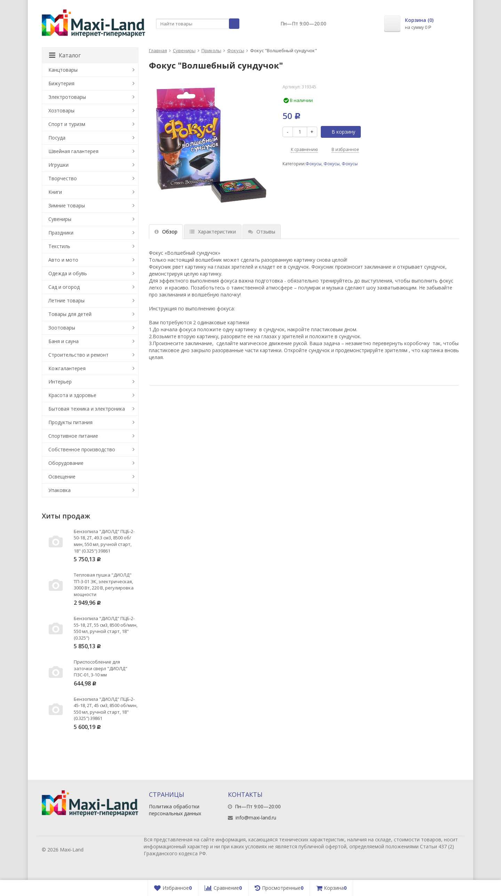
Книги (55, 192)
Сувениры (184, 50)
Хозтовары (61, 110)
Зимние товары (66, 205)
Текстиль (59, 246)
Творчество (62, 178)
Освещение (61, 476)
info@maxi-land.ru (256, 817)
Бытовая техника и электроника (86, 408)
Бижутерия (61, 83)
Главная (158, 50)
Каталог (65, 55)
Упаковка (59, 490)
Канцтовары (63, 69)
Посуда (56, 137)
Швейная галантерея (73, 151)
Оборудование (66, 463)
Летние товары (66, 300)
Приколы (211, 50)
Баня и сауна (63, 341)
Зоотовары (61, 327)
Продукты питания (70, 422)
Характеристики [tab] (213, 231)
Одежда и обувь (67, 273)
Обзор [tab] (165, 231)
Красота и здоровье (72, 395)
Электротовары (67, 97)
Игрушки (58, 164)
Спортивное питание (73, 436)
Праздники (60, 232)
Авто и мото (63, 259)
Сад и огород (64, 287)
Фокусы (235, 50)
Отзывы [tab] (261, 231)
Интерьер (60, 381)
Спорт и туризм (66, 124)
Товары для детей (70, 314)
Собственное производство (81, 449)
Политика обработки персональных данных (175, 810)
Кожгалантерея (67, 368)
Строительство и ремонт (78, 354)
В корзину (339, 131)
